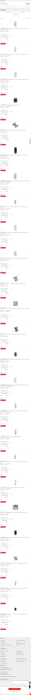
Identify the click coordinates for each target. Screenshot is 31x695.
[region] (14, 687)
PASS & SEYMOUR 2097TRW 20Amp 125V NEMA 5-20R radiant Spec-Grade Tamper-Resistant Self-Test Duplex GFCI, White (15, 79)
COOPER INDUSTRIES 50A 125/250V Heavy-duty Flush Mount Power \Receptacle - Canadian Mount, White (15, 309)
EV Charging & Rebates (20, 654)
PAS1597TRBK (2, 358)
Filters (8, 12)
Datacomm (2, 652)
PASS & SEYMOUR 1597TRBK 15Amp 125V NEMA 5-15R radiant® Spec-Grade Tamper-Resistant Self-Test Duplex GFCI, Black (15, 359)
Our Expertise (15, 648)
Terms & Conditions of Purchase (6, 645)
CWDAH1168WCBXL (3, 307)
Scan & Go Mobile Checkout (20, 658)
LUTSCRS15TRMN (3, 154)
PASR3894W (2, 562)
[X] (28, 682)
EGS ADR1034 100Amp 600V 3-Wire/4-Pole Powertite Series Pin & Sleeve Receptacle (13, 334)
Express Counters (4, 659)
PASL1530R (2, 613)
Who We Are (3, 640)
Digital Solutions (3, 658)
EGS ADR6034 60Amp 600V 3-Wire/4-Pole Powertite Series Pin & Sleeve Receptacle (13, 283)
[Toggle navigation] (1, 4)
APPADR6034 (2, 282)
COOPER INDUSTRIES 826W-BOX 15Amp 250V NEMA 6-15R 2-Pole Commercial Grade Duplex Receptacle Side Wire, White (14, 588)
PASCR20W (2, 460)
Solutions (15, 656)
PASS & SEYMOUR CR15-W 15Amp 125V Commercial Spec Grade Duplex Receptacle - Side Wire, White (14, 207)
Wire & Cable (3, 654)
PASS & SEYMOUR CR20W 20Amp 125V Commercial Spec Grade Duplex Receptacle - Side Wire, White (14, 462)
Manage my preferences (14, 691)
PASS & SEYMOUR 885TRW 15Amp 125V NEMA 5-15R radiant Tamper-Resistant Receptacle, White (14, 54)
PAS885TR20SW (2, 435)
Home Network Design (20, 661)
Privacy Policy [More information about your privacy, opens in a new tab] (26, 686)
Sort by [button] (22, 12)
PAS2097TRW (2, 78)
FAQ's (2, 646)
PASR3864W (2, 511)
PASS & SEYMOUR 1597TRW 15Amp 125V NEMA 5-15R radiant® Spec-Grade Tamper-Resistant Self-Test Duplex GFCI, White (14, 29)
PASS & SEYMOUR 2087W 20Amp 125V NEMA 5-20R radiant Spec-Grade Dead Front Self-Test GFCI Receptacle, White (14, 233)
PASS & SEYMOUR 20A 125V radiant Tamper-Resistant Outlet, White (10, 436)
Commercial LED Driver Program (21, 659)
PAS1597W (2, 257)
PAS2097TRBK (2, 536)
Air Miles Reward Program (20, 640)
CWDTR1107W (2, 384)
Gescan (15, 638)
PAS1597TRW (2, 27)
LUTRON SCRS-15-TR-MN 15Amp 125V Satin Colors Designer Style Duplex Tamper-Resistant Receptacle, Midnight (13, 155)
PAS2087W (2, 231)
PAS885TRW (2, 53)
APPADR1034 (2, 333)
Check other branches (5, 87)
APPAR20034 (2, 129)
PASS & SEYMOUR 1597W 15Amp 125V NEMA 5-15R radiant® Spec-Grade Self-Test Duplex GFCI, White (15, 258)
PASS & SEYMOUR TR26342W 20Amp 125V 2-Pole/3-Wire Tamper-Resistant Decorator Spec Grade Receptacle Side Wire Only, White (15, 181)
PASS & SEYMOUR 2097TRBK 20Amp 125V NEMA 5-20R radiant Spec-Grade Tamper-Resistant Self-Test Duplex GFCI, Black (15, 538)
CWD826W (2, 587)
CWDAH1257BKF (2, 104)
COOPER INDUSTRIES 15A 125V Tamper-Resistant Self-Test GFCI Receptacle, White (12, 487)
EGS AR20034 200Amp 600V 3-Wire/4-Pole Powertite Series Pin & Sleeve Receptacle (13, 130)
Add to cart (3, 43)
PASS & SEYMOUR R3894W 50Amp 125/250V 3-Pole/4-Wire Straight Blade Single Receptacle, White (15, 563)
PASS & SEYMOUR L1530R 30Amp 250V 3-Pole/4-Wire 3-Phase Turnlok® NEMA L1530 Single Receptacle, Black (13, 614)
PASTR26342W (2, 180)
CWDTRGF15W (2, 486)
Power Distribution (19, 652)
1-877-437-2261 (4, 0)
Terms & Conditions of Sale (20, 643)
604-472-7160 (8, 669)
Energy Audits (3, 661)
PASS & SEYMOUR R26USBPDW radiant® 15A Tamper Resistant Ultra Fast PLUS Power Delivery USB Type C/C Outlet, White (14, 411)
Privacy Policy (3, 643)
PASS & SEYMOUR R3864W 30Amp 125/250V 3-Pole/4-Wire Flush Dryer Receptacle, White (13, 512)
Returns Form (18, 645)
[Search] (15, 7)
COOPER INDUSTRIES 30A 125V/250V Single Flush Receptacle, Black (10, 105)
